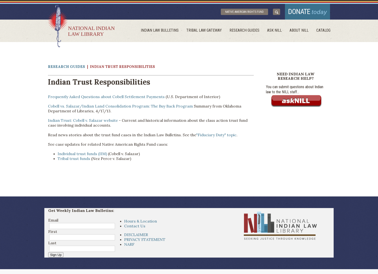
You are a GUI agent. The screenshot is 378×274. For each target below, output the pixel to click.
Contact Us (134, 226)
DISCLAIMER (136, 234)
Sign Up (55, 255)
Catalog (323, 30)
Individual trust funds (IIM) (82, 153)
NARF (129, 244)
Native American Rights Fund (244, 12)
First (52, 231)
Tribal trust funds (74, 158)
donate (307, 11)
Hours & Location (140, 221)
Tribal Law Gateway (204, 30)
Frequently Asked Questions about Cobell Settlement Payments (106, 96)
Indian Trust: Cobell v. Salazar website (83, 120)
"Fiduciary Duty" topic (216, 134)
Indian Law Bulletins (160, 30)
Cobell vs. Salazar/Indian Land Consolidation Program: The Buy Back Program (120, 106)
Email (53, 220)
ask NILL (274, 30)
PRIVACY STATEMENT (144, 239)
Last (52, 242)
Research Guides (244, 30)
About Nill (299, 30)
